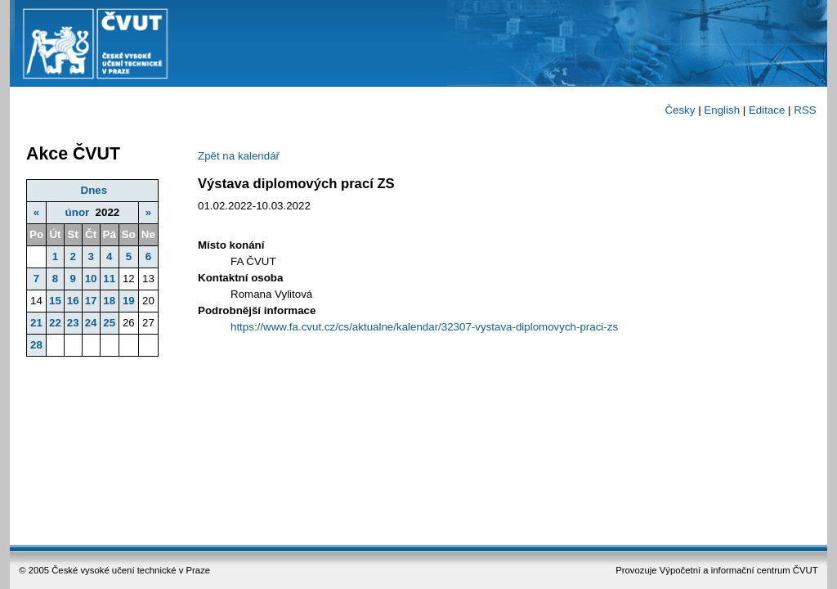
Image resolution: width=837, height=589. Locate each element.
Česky (680, 110)
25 (109, 323)
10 (91, 278)
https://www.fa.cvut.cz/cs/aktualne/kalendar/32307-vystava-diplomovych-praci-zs (424, 327)
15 (55, 300)
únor (77, 212)
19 (129, 300)
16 (73, 300)
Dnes (94, 190)
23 (73, 323)
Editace (767, 110)
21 (36, 323)
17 (91, 300)
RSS (805, 110)
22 (55, 323)
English (722, 110)
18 (109, 300)
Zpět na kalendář (239, 156)
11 (109, 278)
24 (91, 323)
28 (36, 345)
